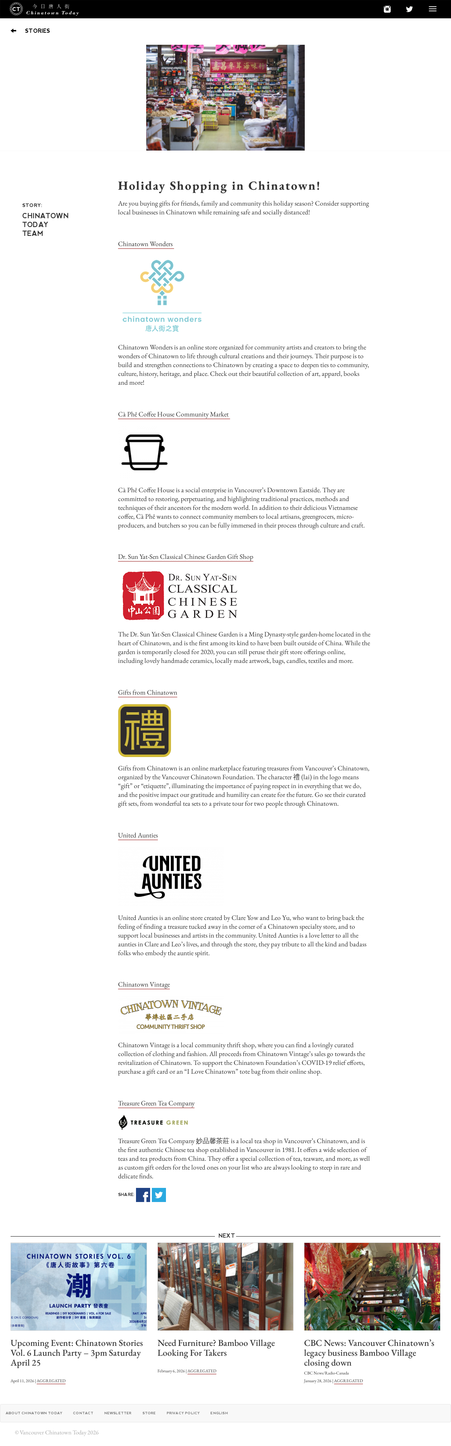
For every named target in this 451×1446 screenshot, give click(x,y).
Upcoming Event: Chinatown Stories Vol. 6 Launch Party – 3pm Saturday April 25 (77, 1352)
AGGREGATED (51, 1381)
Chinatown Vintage (144, 984)
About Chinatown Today (34, 1413)
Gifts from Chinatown (147, 692)
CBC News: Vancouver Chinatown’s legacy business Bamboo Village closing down (369, 1352)
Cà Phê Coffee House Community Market (174, 414)
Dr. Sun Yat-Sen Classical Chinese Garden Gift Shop (185, 556)
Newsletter (118, 1413)
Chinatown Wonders (146, 243)
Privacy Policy (183, 1413)
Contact (83, 1413)
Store (149, 1413)
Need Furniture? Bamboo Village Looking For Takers (216, 1348)
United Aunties (138, 835)
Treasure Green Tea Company (156, 1103)
